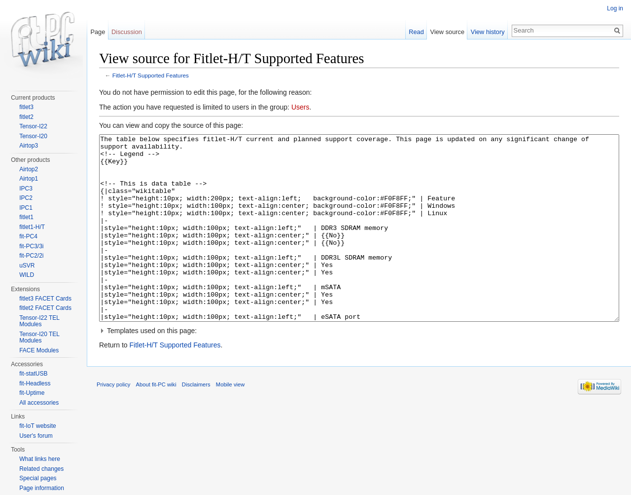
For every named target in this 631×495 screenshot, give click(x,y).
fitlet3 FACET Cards (45, 298)
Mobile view (230, 421)
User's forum (36, 435)
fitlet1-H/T (32, 227)
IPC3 (26, 188)
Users (300, 107)
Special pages (37, 478)
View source (447, 32)
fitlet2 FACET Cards (45, 308)
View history (488, 32)
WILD (26, 274)
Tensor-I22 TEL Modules (39, 321)
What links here (39, 459)
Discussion (126, 32)
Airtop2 (28, 169)
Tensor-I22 (33, 126)
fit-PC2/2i (31, 255)
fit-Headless (34, 383)
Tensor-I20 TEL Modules (39, 337)
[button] (359, 367)
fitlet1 (26, 217)
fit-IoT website (37, 425)
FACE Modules (39, 350)
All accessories (39, 402)
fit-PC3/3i (31, 246)
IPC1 (26, 207)
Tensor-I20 (33, 136)
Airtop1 (28, 178)
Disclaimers (196, 421)
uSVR (27, 265)
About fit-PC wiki (156, 421)
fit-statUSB (33, 373)
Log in (615, 8)
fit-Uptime (31, 392)
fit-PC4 (28, 236)
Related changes (41, 468)
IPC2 (26, 197)
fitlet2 (26, 117)
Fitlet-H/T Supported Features (150, 75)
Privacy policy (113, 421)
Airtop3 (28, 145)
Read (416, 32)
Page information (41, 488)
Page (97, 32)
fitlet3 (26, 107)
